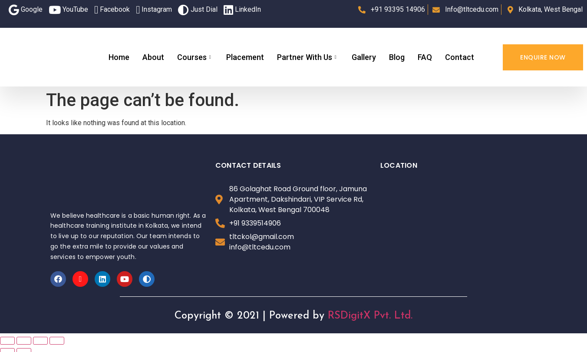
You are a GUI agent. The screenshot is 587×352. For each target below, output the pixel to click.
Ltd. (403, 316)
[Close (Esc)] (7, 341)
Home (119, 57)
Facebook (112, 9)
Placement (245, 57)
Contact (459, 57)
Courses (195, 57)
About (153, 57)
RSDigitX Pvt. (359, 316)
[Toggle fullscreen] (40, 341)
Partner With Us (308, 57)
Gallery (364, 57)
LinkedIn (242, 9)
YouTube (68, 9)
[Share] (23, 341)
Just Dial (198, 9)
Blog (397, 57)
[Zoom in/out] (56, 341)
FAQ (425, 57)
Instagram (154, 9)
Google (26, 9)
